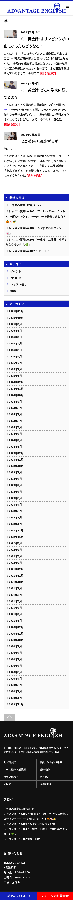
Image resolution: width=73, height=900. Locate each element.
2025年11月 (16, 311)
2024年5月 (15, 421)
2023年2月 (15, 517)
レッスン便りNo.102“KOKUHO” (29, 251)
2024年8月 (15, 408)
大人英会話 (9, 762)
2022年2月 (15, 562)
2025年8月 (15, 330)
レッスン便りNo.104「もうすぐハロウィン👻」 (31, 824)
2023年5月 (15, 498)
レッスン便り (18, 284)
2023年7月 (15, 485)
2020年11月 (16, 633)
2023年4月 (15, 504)
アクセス (45, 777)
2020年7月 (15, 659)
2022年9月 (15, 543)
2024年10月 (16, 395)
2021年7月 (15, 595)
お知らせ (15, 278)
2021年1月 (15, 620)
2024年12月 (16, 382)
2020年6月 (15, 665)
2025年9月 (15, 324)
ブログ (7, 784)
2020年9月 (15, 646)
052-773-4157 (18, 895)
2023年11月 (16, 459)
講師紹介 (45, 769)
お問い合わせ (10, 777)
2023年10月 (16, 466)
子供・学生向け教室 (51, 762)
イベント (15, 271)
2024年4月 (15, 427)
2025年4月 (15, 356)
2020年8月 (15, 652)
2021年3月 (15, 607)
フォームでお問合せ (55, 895)
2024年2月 (15, 440)
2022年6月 (15, 556)
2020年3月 (15, 685)
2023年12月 (16, 453)
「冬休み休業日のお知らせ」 (26, 205)
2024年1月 (15, 446)
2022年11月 (16, 536)
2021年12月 (16, 569)
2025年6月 (15, 343)
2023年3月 (15, 511)
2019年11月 (16, 704)
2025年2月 (15, 369)
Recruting (45, 784)
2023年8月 (15, 478)
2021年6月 (15, 601)
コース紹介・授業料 (14, 769)
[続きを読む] (48, 73)
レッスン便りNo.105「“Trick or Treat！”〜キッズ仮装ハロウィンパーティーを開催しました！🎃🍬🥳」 (36, 216)
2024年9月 (15, 401)
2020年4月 (15, 678)
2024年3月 (15, 433)
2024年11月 (16, 388)
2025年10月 (16, 317)
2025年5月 (15, 350)
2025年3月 (15, 362)
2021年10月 (16, 581)
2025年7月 (15, 337)
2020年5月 (15, 672)
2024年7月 (15, 414)
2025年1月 (15, 375)
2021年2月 (15, 614)
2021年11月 (16, 575)
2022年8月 (15, 549)
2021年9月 (15, 588)
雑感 (13, 290)
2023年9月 (15, 472)
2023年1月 (15, 524)
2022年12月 (16, 530)
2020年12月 (16, 627)
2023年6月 (15, 491)
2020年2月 (15, 691)
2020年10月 (16, 640)
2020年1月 (15, 698)
